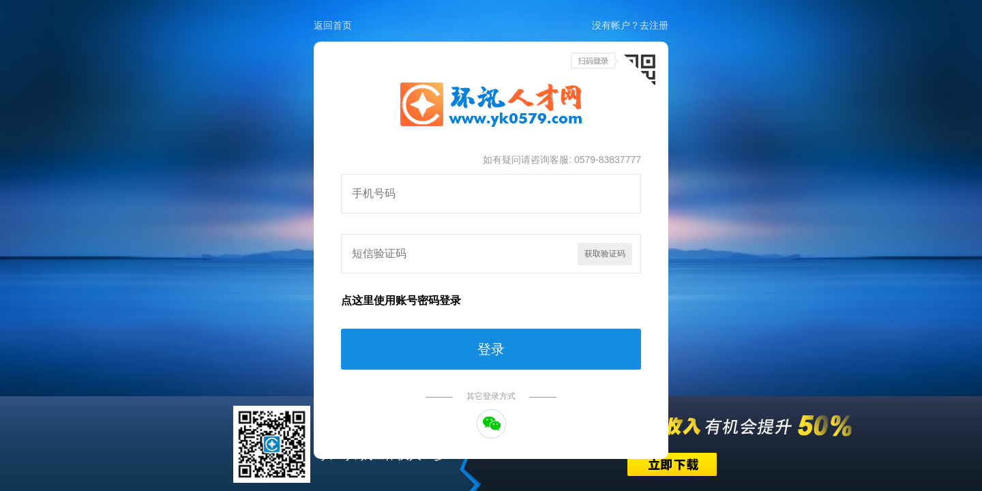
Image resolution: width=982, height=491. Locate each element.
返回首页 (333, 25)
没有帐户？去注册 (630, 25)
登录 (491, 349)
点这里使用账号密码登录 (401, 300)
